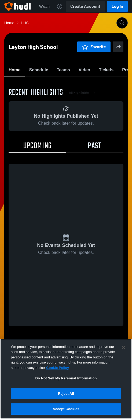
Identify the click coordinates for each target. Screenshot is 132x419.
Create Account (85, 6)
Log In (117, 6)
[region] (66, 379)
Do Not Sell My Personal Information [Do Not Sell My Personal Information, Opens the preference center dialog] (66, 378)
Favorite (59, 83)
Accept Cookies (66, 409)
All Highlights (83, 124)
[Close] (123, 347)
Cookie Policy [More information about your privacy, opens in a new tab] (57, 368)
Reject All (66, 394)
